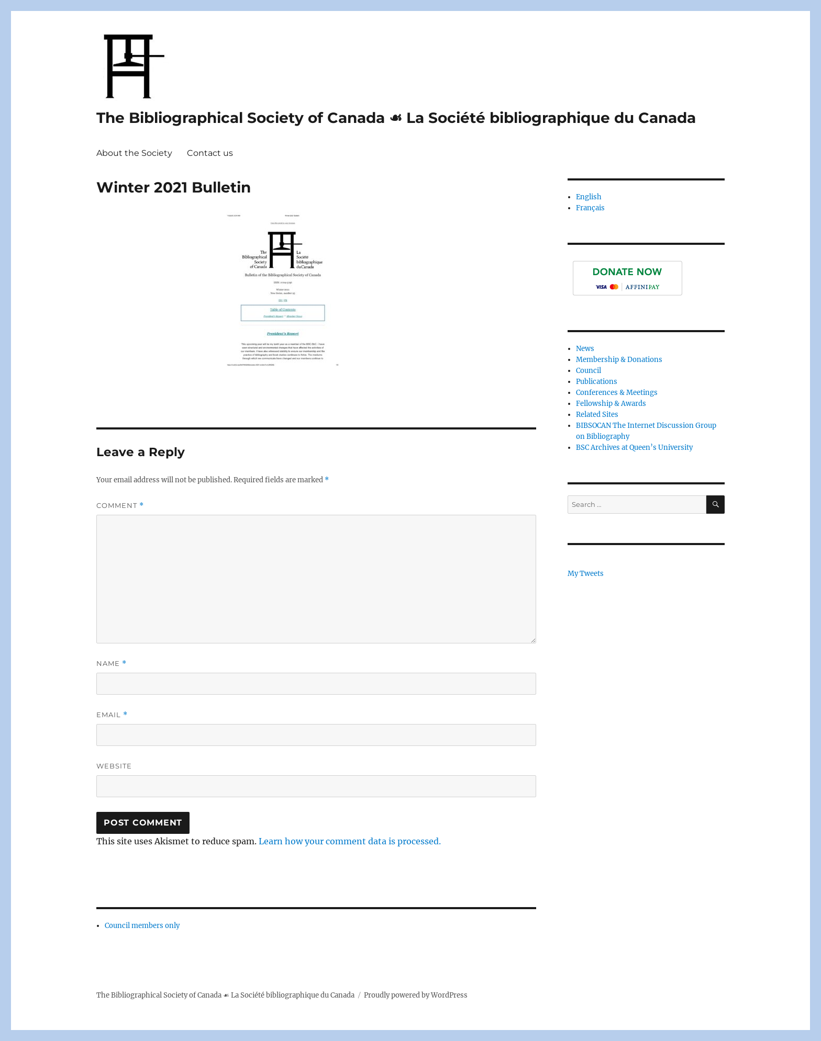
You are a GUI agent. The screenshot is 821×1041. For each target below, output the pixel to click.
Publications (596, 381)
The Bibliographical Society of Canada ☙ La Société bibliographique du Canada (396, 118)
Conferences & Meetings (617, 392)
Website (114, 766)
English (589, 197)
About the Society (134, 153)
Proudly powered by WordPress (416, 995)
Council (588, 370)
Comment (120, 505)
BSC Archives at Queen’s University (634, 447)
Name (111, 663)
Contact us (210, 153)
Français (590, 207)
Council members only (142, 925)
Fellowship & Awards (611, 403)
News (585, 348)
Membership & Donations (619, 359)
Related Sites (597, 414)
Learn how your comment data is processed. (350, 841)
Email (112, 714)
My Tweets (586, 573)
